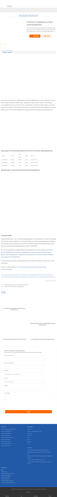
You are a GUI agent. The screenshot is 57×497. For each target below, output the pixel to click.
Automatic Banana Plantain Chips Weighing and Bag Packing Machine (42, 324)
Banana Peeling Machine (6, 431)
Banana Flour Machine (5, 439)
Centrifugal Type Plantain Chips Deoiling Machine (43, 339)
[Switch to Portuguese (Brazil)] (36, 267)
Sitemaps (29, 441)
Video (15, 6)
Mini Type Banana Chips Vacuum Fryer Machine (14, 339)
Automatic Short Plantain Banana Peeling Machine (37, 450)
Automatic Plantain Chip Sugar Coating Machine (14, 286)
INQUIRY (36, 36)
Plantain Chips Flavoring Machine (46, 274)
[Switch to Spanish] (28, 267)
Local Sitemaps (37, 489)
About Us (22, 6)
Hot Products (43, 489)
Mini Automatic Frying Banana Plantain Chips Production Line (14, 309)
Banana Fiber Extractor (6, 445)
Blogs (42, 6)
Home (2, 6)
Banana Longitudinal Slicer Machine (41, 252)
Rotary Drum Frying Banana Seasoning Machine (45, 277)
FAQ (28, 437)
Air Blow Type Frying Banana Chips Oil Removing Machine (16, 284)
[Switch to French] (19, 267)
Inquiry (28, 439)
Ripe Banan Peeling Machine (23, 252)
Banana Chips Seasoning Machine (11, 274)
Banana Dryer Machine (6, 435)
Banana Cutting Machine (6, 433)
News (28, 6)
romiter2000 (6, 479)
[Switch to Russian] (23, 267)
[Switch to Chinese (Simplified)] (6, 269)
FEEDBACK (47, 36)
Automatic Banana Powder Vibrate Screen (36, 459)
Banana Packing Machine (13, 257)
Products (9, 6)
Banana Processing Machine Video (34, 431)
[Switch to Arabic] (44, 267)
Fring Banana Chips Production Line (28, 254)
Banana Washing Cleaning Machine (8, 429)
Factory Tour (30, 435)
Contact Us (36, 6)
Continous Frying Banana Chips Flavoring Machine (28, 274)
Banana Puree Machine (6, 441)
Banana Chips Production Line (28, 15)
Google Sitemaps (30, 489)
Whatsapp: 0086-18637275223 (7, 480)
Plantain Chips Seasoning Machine (8, 277)
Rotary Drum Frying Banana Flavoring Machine (25, 277)
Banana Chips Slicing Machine (9, 254)
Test (28, 443)
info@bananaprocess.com (9, 482)
